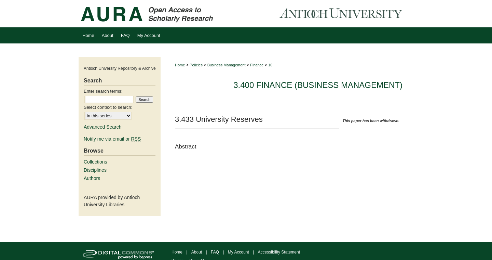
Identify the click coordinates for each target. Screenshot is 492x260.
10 (270, 65)
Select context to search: (108, 107)
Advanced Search (103, 127)
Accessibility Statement (279, 252)
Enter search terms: (103, 91)
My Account (238, 252)
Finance (256, 65)
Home (180, 65)
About (196, 252)
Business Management (226, 65)
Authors (92, 178)
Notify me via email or (112, 139)
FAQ (215, 252)
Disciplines (95, 170)
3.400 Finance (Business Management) (317, 85)
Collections (95, 162)
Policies (196, 65)
